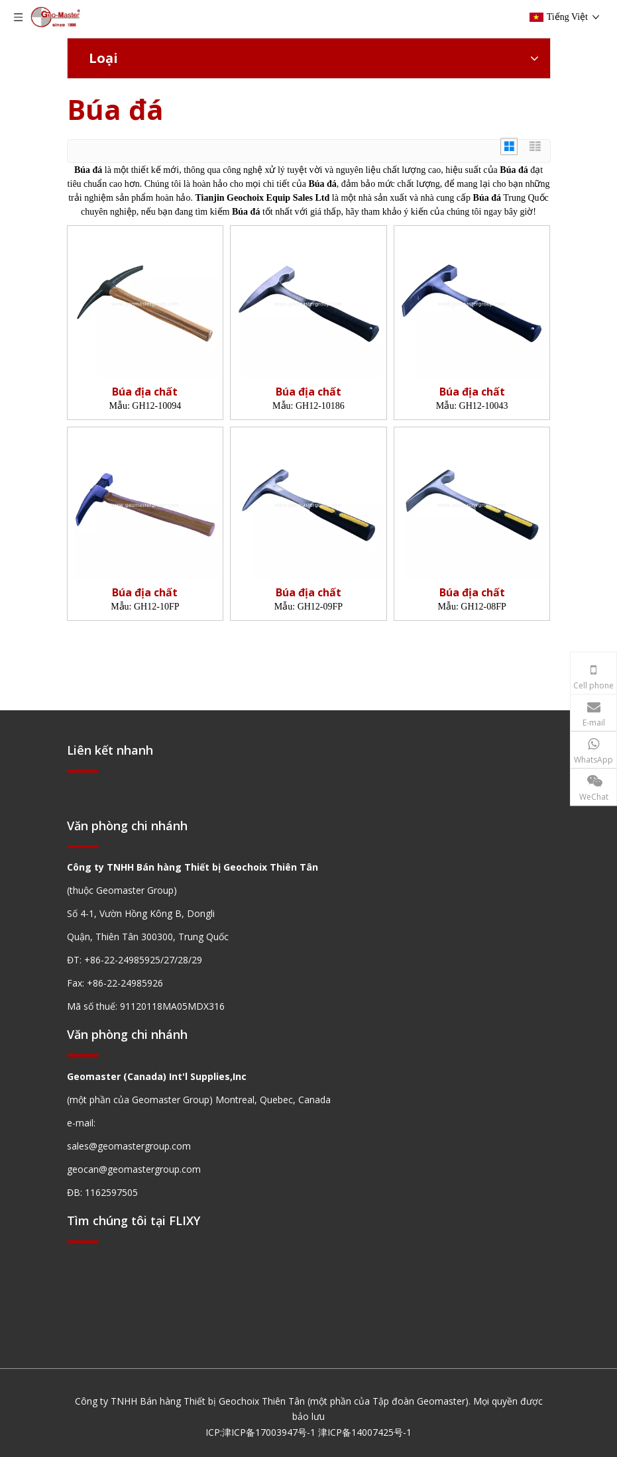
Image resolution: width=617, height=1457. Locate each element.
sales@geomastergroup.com (129, 1146)
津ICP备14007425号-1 (365, 1432)
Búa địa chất (145, 392)
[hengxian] (83, 771)
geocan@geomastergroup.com (134, 1169)
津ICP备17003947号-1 (268, 1432)
